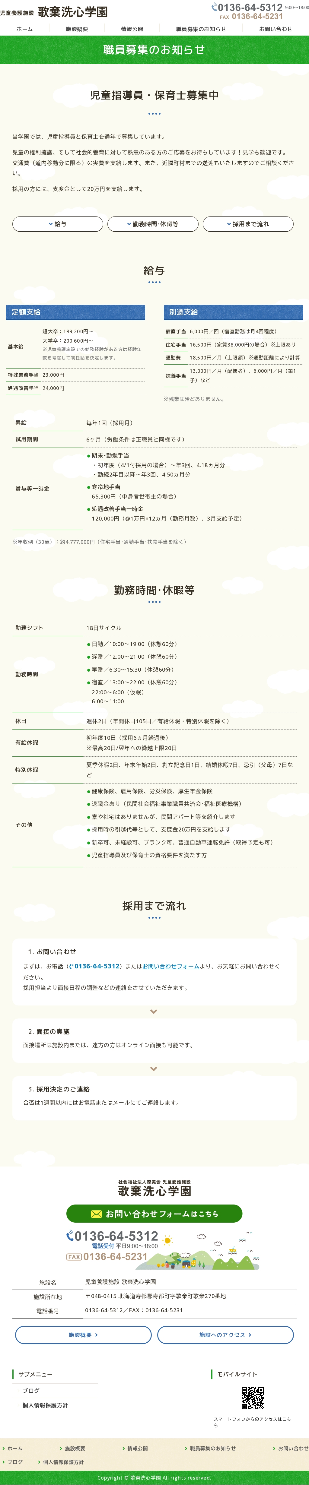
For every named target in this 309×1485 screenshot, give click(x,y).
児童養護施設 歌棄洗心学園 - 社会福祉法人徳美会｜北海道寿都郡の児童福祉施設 (54, 11)
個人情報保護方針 (46, 1405)
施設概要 (77, 29)
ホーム (24, 29)
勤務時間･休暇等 (156, 224)
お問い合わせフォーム (171, 966)
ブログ (31, 1391)
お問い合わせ (276, 29)
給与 (61, 224)
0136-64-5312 (97, 966)
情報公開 (132, 29)
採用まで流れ (251, 224)
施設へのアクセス (222, 1335)
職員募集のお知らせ (201, 29)
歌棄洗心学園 (145, 1478)
